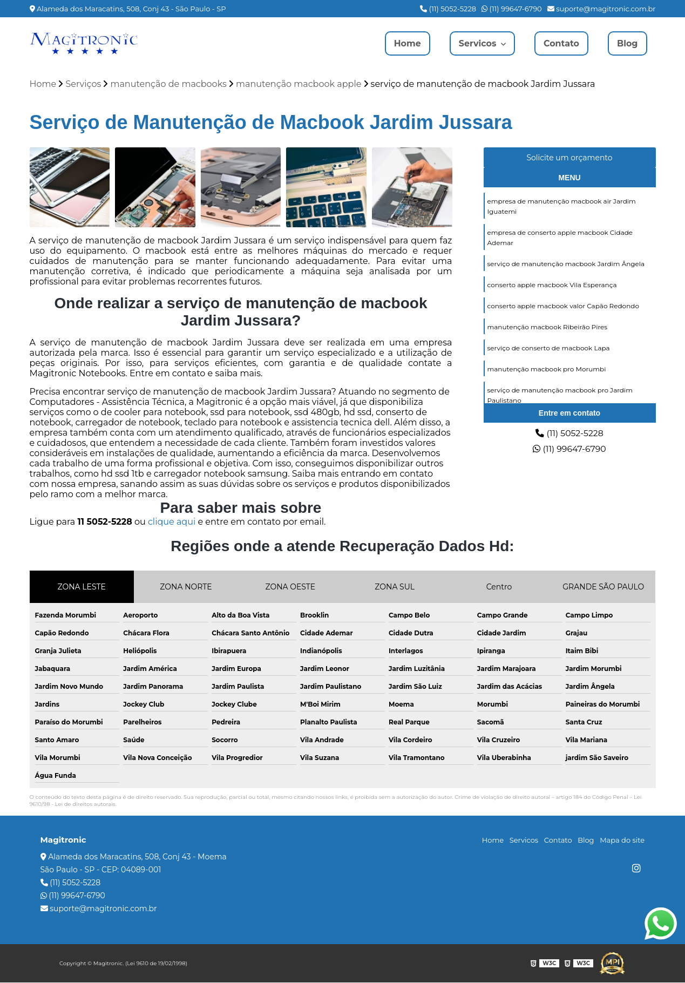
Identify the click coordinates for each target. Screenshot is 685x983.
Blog (627, 43)
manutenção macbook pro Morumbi (546, 369)
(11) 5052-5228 (448, 8)
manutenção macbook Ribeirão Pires (547, 327)
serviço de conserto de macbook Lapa (548, 348)
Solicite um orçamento (569, 157)
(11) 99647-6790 (511, 8)
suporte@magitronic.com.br (601, 8)
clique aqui (171, 522)
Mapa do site (622, 840)
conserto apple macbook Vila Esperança (552, 285)
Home (406, 43)
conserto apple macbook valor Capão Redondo (563, 306)
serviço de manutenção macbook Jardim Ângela (566, 264)
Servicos (478, 43)
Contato (561, 43)
